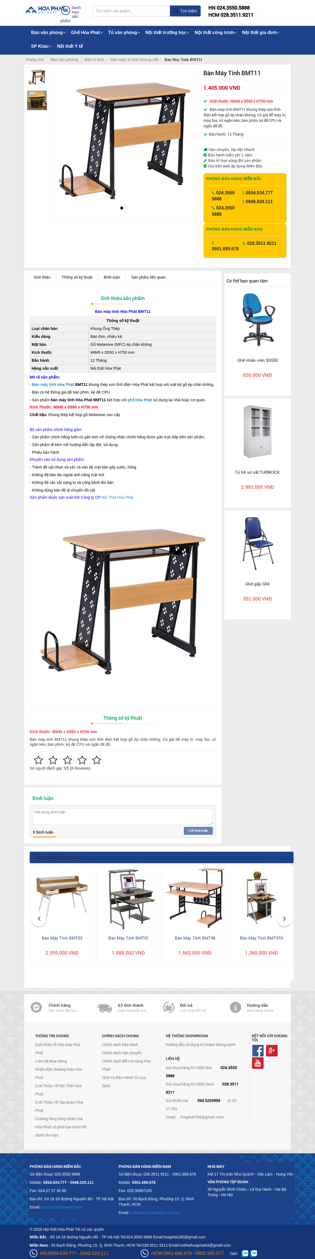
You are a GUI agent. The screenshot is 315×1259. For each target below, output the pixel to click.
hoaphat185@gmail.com (201, 1117)
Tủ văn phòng (124, 32)
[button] (58, 134)
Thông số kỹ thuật (77, 277)
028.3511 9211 (262, 243)
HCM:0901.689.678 (171, 1253)
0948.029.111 (259, 201)
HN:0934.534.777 (58, 1253)
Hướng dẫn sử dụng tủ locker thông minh (201, 1044)
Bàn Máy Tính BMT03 (62, 938)
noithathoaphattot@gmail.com (154, 1212)
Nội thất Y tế (70, 46)
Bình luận (112, 277)
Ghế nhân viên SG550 (257, 360)
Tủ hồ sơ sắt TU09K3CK (257, 472)
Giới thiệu (42, 277)
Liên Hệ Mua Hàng (51, 1061)
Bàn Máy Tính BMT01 (128, 938)
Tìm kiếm (185, 11)
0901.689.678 (225, 248)
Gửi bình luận (198, 830)
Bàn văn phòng (48, 32)
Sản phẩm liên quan (148, 277)
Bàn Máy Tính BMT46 (195, 938)
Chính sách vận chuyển (122, 1052)
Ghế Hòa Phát (87, 32)
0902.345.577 (209, 1253)
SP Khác (41, 46)
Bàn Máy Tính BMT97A (261, 938)
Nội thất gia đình (261, 32)
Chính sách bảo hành (120, 1044)
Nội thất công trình (216, 32)
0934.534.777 (259, 192)
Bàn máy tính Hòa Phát (53, 384)
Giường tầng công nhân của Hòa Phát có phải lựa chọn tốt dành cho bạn (60, 1127)
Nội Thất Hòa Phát (117, 497)
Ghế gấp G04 (257, 584)
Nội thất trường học (167, 32)
